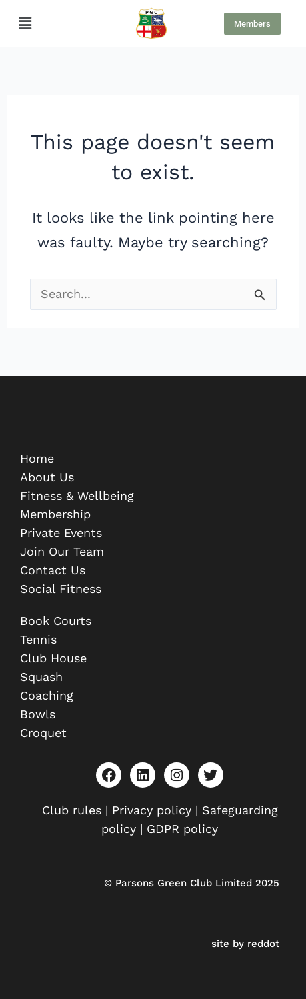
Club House (53, 658)
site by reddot (245, 944)
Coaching (46, 695)
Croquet (43, 733)
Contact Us (52, 570)
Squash (41, 677)
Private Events (61, 533)
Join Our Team (62, 551)
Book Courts (55, 621)
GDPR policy (182, 829)
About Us (47, 477)
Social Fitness (60, 589)
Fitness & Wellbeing (77, 495)
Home (37, 458)
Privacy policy (151, 810)
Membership (55, 514)
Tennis (38, 639)
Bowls (37, 714)
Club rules (71, 810)
